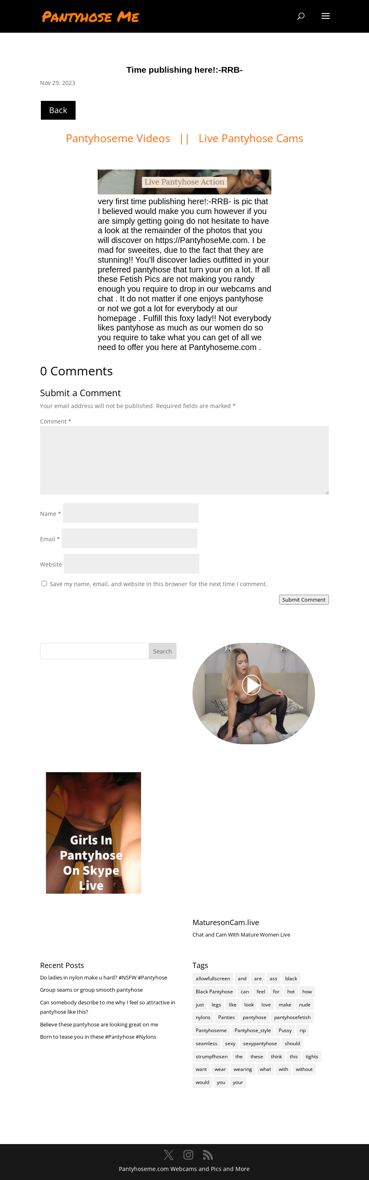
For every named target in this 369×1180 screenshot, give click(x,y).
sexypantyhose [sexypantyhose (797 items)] (260, 1043)
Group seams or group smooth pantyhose (91, 989)
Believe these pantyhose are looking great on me (99, 1024)
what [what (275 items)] (265, 1069)
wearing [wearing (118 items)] (243, 1069)
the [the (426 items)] (239, 1056)
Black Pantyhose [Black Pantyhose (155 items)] (214, 991)
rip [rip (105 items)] (303, 1030)
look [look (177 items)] (249, 1004)
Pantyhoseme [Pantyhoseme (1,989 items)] (211, 1030)
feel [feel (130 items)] (261, 991)
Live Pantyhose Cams (251, 138)
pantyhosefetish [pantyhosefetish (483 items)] (292, 1017)
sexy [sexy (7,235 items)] (230, 1043)
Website (51, 564)
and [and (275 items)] (242, 978)
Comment (56, 421)
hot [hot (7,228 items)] (291, 991)
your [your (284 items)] (238, 1082)
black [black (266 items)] (291, 978)
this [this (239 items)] (294, 1056)
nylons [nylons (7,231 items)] (203, 1017)
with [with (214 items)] (283, 1069)
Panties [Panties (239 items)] (226, 1017)
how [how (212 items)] (307, 991)
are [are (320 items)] (258, 978)
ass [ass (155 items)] (273, 978)
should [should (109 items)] (292, 1043)
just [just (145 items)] (200, 1004)
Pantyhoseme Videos (119, 138)
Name (50, 514)
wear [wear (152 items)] (220, 1069)
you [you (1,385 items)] (221, 1082)
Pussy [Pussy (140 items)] (285, 1030)
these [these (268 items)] (256, 1056)
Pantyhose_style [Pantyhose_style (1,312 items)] (253, 1030)
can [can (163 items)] (245, 991)
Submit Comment (304, 599)
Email (50, 539)
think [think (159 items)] (276, 1056)
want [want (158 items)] (201, 1069)
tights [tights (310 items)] (312, 1056)
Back (58, 110)
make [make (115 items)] (285, 1004)
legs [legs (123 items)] (216, 1004)
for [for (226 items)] (276, 991)
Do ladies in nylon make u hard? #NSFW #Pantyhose (103, 977)
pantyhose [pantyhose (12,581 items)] (254, 1017)
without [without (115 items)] (304, 1069)
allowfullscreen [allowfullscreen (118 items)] (213, 978)
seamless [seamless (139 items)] (206, 1043)
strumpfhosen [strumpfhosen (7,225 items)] (212, 1056)
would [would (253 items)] (202, 1082)
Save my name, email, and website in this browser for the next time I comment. (158, 584)
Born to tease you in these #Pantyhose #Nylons (98, 1036)
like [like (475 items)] (233, 1004)
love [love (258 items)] (266, 1004)
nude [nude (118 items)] (305, 1004)
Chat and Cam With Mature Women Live (241, 934)
